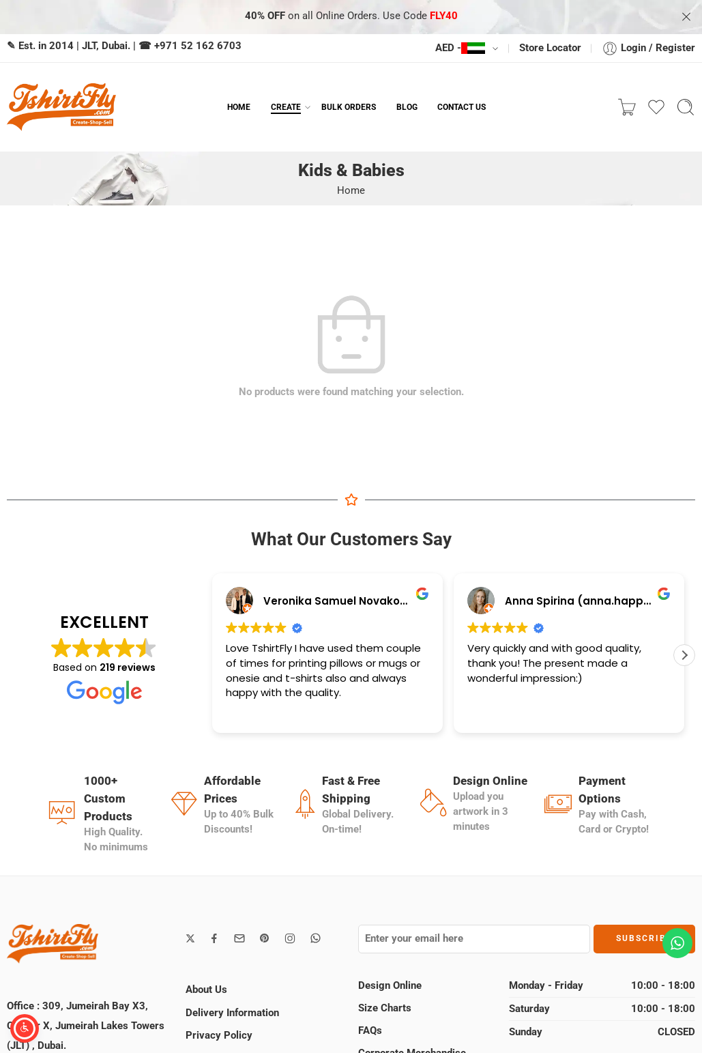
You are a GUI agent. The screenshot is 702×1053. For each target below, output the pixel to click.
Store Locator (550, 48)
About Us (206, 990)
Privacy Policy (219, 1035)
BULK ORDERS (348, 107)
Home (351, 191)
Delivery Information (232, 1013)
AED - (460, 48)
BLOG (407, 107)
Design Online (390, 986)
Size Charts (384, 1008)
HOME (238, 107)
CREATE (286, 107)
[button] (684, 655)
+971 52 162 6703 (198, 46)
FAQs (370, 1031)
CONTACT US (461, 107)
